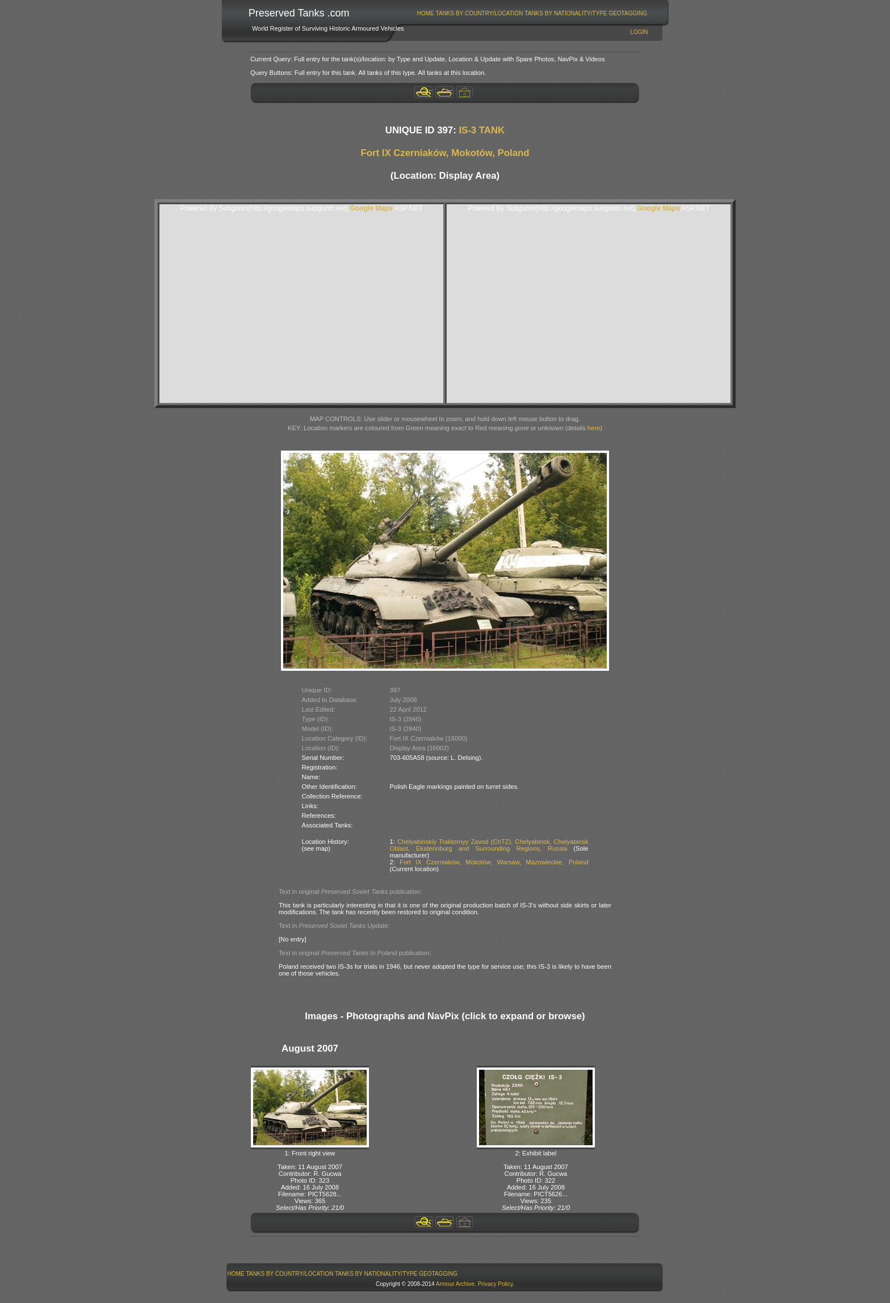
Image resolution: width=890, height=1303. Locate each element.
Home (425, 13)
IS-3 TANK (482, 130)
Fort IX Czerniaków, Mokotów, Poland (444, 153)
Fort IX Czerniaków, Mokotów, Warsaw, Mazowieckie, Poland (494, 862)
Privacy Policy (495, 1284)
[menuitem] (425, 13)
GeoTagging (627, 13)
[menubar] (532, 13)
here (593, 427)
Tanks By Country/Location (479, 13)
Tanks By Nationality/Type (565, 13)
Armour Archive (455, 1284)
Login (639, 32)
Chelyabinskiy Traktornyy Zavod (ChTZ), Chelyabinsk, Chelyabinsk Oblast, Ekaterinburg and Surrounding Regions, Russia (489, 845)
